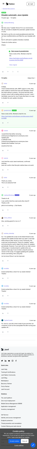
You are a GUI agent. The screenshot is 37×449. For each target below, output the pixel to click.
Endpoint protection (7, 420)
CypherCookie (8, 320)
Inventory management (8, 409)
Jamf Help (4, 369)
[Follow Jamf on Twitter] (2, 360)
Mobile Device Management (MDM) (11, 403)
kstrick (6, 158)
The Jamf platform (6, 398)
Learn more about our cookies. (21, 437)
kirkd (5, 83)
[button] (3, 4)
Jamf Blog (4, 378)
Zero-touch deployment (8, 400)
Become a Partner (6, 383)
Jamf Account (5, 389)
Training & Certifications (8, 372)
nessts (6, 130)
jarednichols (7, 110)
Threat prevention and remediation (11, 423)
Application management (8, 406)
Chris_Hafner (8, 218)
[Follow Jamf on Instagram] (12, 361)
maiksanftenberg (9, 22)
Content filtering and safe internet (11, 426)
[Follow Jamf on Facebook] (16, 361)
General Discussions (9, 8)
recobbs (6, 268)
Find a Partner (5, 386)
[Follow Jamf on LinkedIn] (5, 361)
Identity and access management (11, 417)
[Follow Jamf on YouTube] (9, 360)
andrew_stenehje (9, 233)
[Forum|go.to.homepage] (10, 4)
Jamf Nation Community (8, 375)
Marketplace (4, 380)
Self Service (4, 415)
